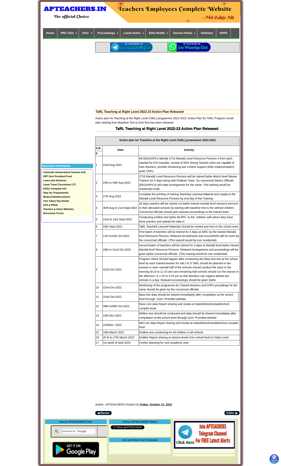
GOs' (85, 33)
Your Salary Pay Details (56, 201)
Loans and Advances (55, 180)
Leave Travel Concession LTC (59, 184)
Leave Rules (132, 33)
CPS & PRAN (50, 205)
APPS (224, 33)
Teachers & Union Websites (58, 209)
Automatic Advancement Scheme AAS (64, 172)
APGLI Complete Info (55, 188)
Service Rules (182, 33)
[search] (78, 431)
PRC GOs (67, 33)
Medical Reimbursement (56, 197)
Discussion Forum (53, 213)
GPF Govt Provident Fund (57, 176)
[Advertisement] (167, 79)
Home (50, 33)
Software (207, 33)
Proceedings (106, 33)
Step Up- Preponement (55, 192)
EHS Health (157, 33)
